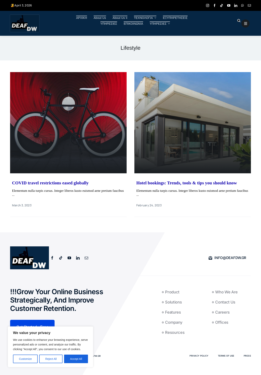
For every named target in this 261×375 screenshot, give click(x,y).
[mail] (249, 5)
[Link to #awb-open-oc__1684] (245, 23)
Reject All (51, 358)
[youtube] (228, 5)
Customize (25, 358)
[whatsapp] (242, 5)
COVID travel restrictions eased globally (50, 183)
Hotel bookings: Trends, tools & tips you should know (186, 183)
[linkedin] (235, 5)
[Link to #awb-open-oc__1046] (238, 20)
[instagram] (207, 5)
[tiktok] (221, 5)
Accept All (76, 358)
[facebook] (214, 5)
